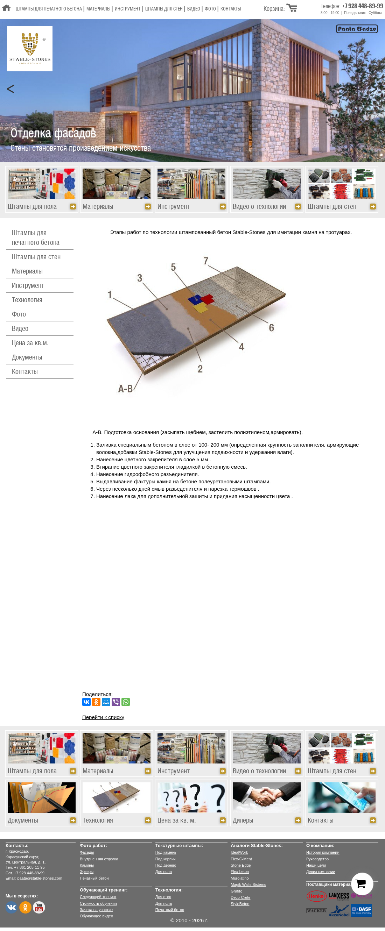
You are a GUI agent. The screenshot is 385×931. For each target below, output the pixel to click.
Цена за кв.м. (30, 343)
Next (374, 89)
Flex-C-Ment (241, 859)
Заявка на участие (96, 910)
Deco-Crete (240, 897)
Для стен (163, 897)
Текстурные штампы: (179, 845)
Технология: (169, 890)
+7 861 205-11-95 (29, 867)
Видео (193, 9)
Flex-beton (240, 871)
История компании (323, 852)
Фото (210, 9)
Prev (10, 89)
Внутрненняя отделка (99, 859)
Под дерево (165, 865)
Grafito (236, 891)
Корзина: (274, 9)
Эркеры (86, 871)
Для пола (163, 871)
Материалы (98, 9)
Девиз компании (320, 871)
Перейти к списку (103, 717)
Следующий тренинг (98, 897)
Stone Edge (241, 865)
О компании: (320, 845)
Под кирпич (165, 859)
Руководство (317, 859)
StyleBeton (240, 904)
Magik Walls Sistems (248, 884)
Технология (27, 300)
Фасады (87, 852)
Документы (27, 358)
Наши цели (316, 865)
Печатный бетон (94, 878)
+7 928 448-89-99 (362, 5)
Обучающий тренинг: (104, 890)
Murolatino (239, 878)
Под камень (165, 852)
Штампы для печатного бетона (49, 9)
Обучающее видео (96, 916)
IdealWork (239, 852)
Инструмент (127, 9)
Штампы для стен (164, 9)
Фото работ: (93, 845)
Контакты (230, 9)
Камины (87, 865)
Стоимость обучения (98, 903)
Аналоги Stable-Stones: (257, 845)
